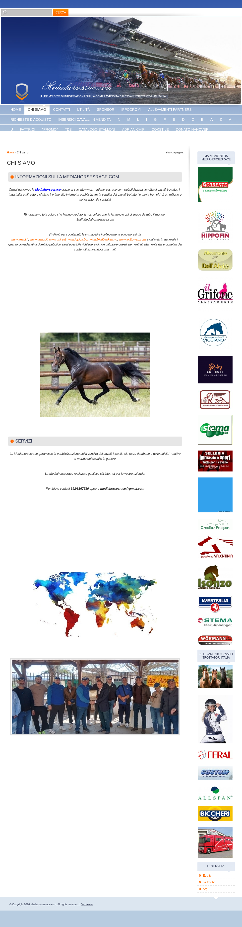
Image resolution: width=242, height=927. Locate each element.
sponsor (105, 110)
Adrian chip (133, 129)
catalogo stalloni (97, 129)
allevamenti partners (169, 110)
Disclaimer (87, 904)
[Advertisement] (67, 294)
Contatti (61, 110)
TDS (68, 129)
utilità (83, 110)
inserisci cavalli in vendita (84, 119)
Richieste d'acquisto (30, 119)
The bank (58, 139)
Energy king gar (26, 139)
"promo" (50, 129)
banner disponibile (113, 139)
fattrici (27, 129)
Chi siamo (37, 110)
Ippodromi (131, 110)
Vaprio (80, 139)
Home (15, 110)
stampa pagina (174, 152)
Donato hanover (192, 129)
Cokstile (160, 129)
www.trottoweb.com (132, 239)
